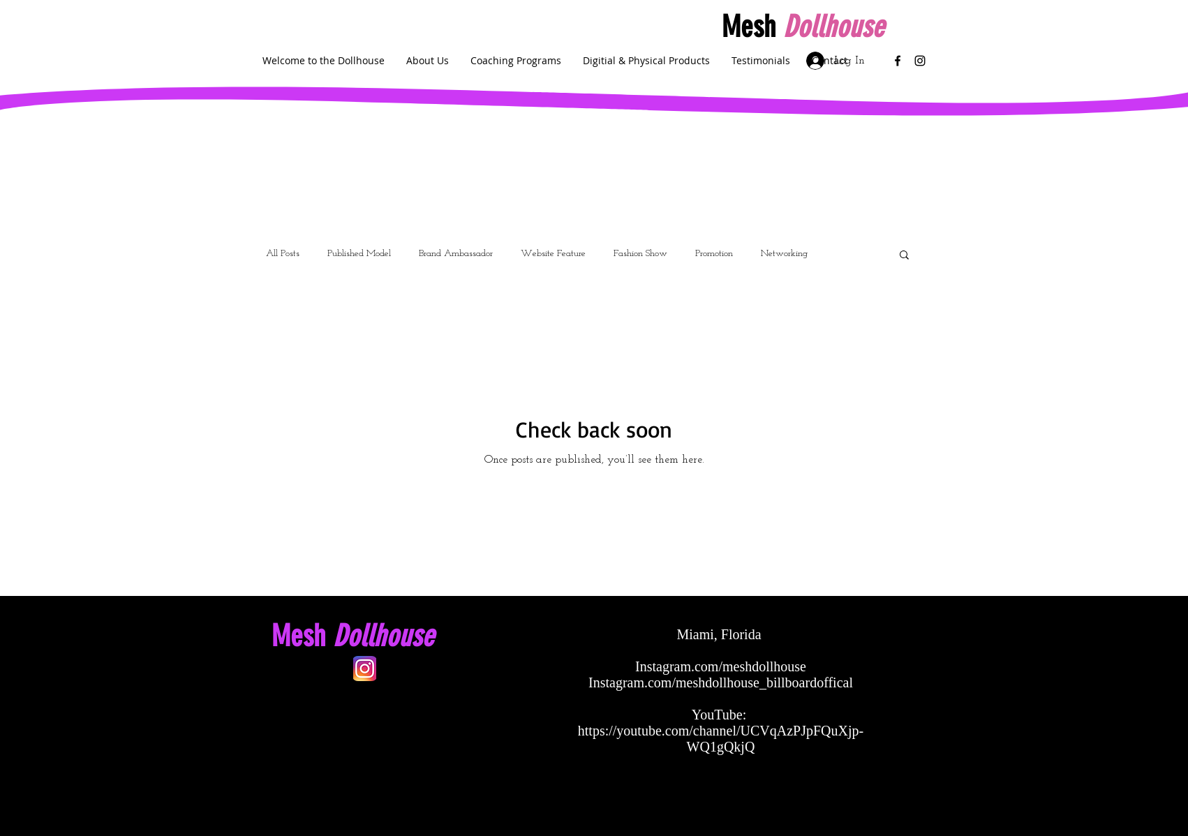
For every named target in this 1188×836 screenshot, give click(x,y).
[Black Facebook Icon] (898, 61)
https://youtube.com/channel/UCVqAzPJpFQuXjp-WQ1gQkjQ (720, 738)
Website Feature (553, 253)
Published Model (359, 253)
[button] (904, 255)
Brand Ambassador (456, 253)
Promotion (714, 253)
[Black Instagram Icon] (920, 61)
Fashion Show (640, 253)
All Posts (282, 253)
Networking (784, 253)
